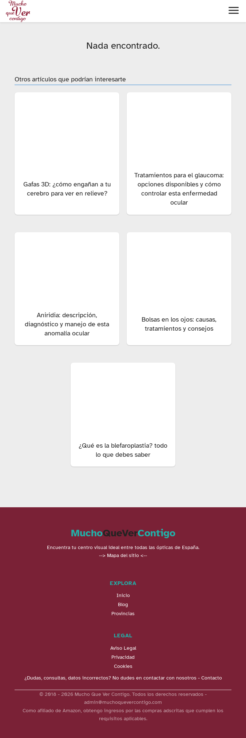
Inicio (123, 595)
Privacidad (123, 657)
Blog (123, 604)
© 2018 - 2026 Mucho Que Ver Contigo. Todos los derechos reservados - (123, 694)
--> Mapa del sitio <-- (123, 555)
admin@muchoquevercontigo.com (123, 702)
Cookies (123, 666)
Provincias (123, 613)
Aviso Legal (123, 648)
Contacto (211, 678)
